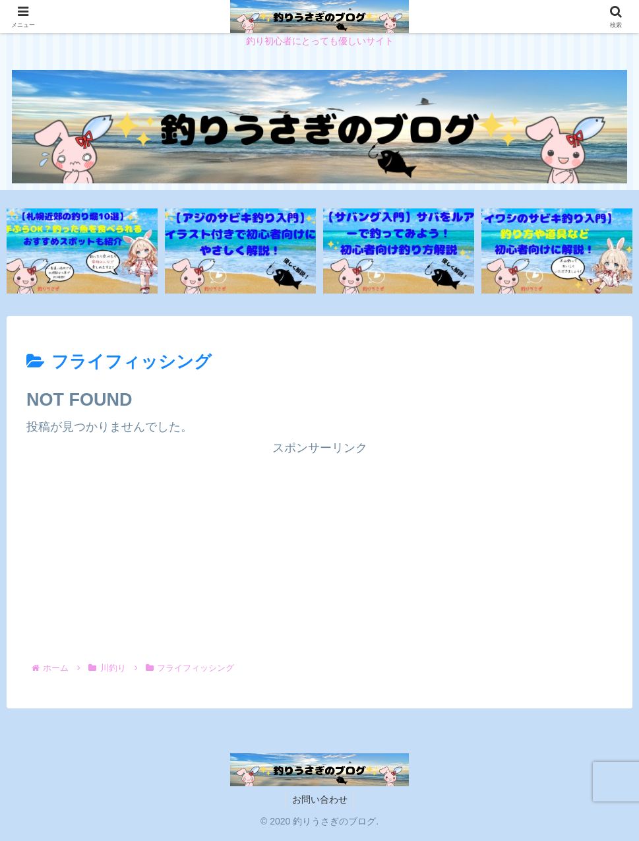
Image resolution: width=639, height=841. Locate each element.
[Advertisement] (319, 551)
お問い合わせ (320, 800)
